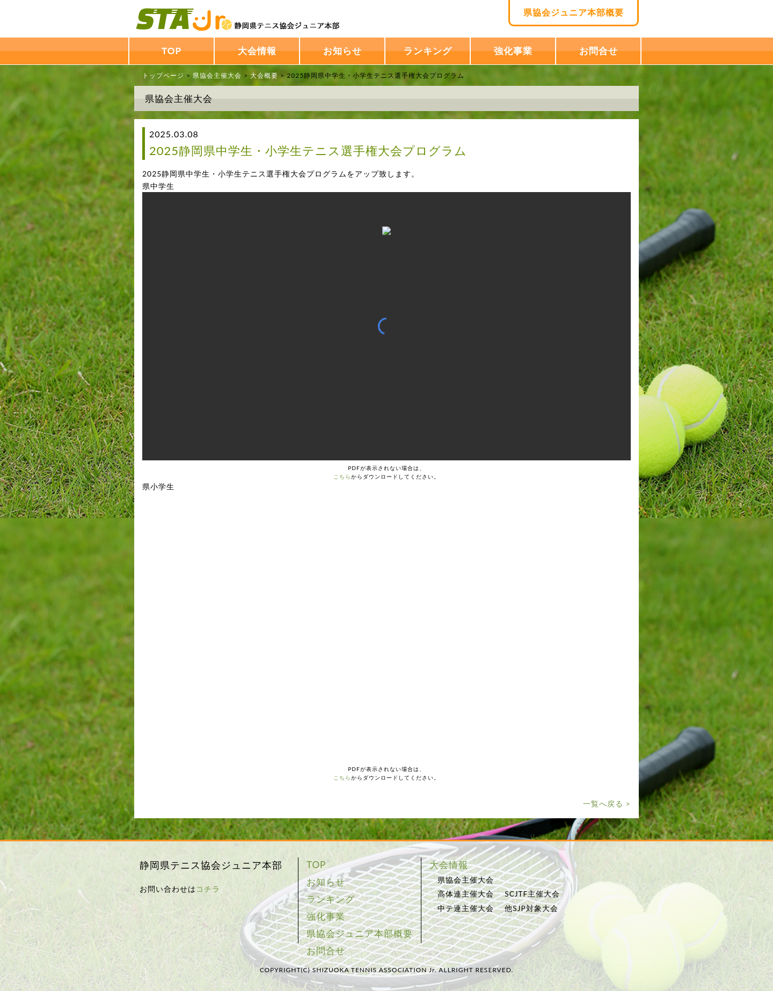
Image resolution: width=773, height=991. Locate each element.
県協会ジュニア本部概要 (573, 12)
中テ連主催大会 (465, 908)
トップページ (163, 75)
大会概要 (264, 75)
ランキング (428, 50)
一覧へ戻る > (607, 803)
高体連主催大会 (465, 894)
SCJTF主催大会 (532, 894)
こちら (342, 476)
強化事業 (513, 50)
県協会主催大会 (217, 75)
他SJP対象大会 (531, 908)
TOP (171, 50)
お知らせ (342, 50)
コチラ (208, 888)
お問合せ (598, 50)
